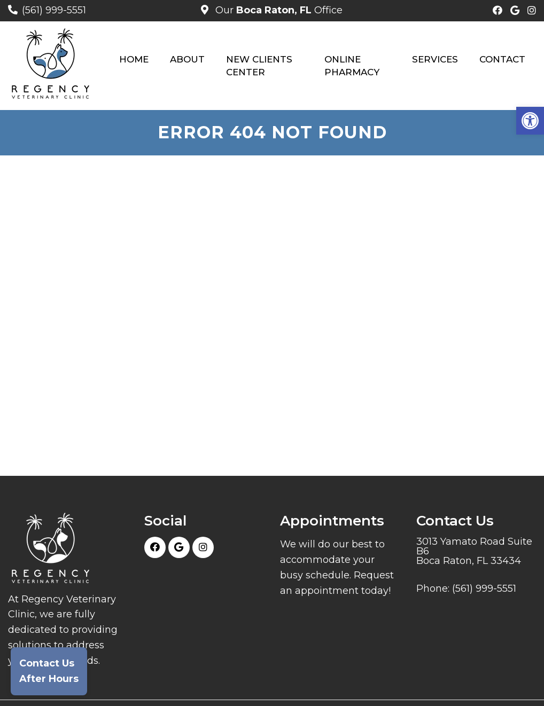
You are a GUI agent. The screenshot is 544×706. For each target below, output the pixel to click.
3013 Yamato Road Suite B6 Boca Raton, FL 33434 (474, 551)
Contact (502, 59)
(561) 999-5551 (54, 10)
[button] (530, 121)
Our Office (278, 10)
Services (435, 59)
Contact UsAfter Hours (49, 671)
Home (134, 59)
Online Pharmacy (351, 65)
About (187, 59)
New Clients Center (259, 65)
